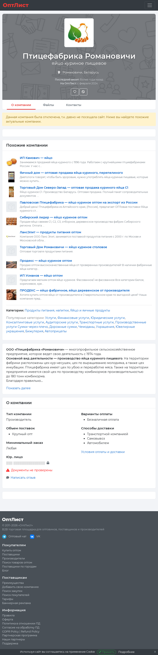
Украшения (105, 327)
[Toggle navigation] (150, 5)
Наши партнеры (13, 639)
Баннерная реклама (16, 603)
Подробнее (126, 652)
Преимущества (13, 582)
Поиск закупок (12, 591)
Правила (8, 615)
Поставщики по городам (19, 566)
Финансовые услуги (73, 318)
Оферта (7, 619)
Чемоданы (86, 327)
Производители (13, 558)
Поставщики (11, 554)
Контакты (73, 105)
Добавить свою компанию (20, 587)
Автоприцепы (56, 331)
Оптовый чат (14, 536)
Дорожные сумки (63, 327)
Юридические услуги (108, 318)
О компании (21, 105)
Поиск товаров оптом (17, 562)
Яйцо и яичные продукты (90, 310)
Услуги (50, 318)
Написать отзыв (23, 478)
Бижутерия (34, 331)
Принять (107, 652)
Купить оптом (11, 550)
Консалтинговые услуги (25, 322)
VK (35, 536)
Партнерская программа (19, 635)
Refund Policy (30, 631)
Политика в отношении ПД (21, 623)
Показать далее (18, 388)
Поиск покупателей (15, 595)
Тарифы (7, 599)
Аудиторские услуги (62, 322)
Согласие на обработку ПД (20, 627)
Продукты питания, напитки (47, 310)
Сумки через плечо (33, 327)
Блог (5, 570)
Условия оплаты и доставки (103, 452)
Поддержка (10, 643)
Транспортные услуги (96, 322)
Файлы (48, 105)
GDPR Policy (10, 631)
